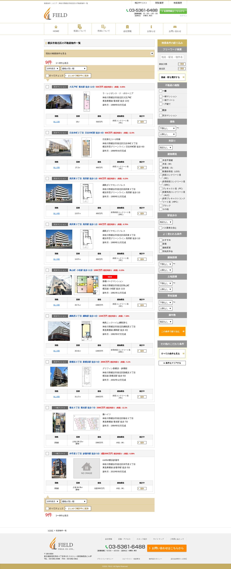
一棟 (164, 91)
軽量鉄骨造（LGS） (171, 171)
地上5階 (56, 259)
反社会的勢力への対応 (179, 559)
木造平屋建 (167, 160)
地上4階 (56, 213)
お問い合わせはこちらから (168, 548)
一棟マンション (169, 96)
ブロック (166, 205)
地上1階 (56, 122)
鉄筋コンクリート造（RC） (171, 176)
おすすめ (166, 240)
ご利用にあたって (177, 539)
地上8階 (56, 397)
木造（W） (167, 164)
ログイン (183, 16)
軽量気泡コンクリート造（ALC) (173, 193)
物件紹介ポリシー (155, 559)
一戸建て (166, 104)
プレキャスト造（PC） (173, 188)
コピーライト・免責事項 (131, 559)
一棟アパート (168, 100)
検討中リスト (141, 3)
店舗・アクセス (124, 539)
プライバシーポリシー (105, 559)
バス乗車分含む (169, 228)
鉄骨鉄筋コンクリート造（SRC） (173, 183)
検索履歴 (178, 3)
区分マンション (169, 115)
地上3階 (56, 168)
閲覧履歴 (159, 3)
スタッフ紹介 (142, 539)
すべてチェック (56, 75)
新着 (164, 244)
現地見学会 (167, 251)
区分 (164, 110)
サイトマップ (158, 539)
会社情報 (108, 539)
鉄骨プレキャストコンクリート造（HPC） (173, 200)
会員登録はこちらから (174, 11)
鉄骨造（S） (168, 168)
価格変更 (166, 247)
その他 (165, 209)
